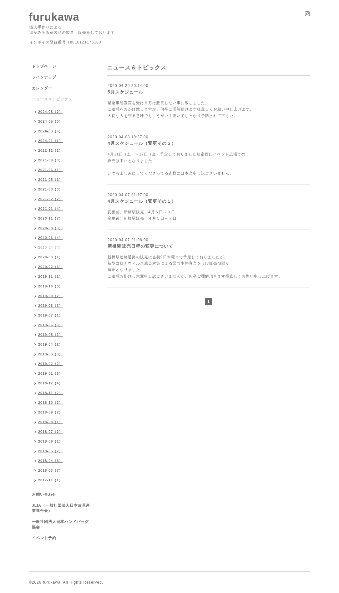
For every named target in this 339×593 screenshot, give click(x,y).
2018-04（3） (50, 461)
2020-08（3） (50, 228)
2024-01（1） (50, 141)
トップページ (44, 66)
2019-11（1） (50, 276)
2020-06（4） (50, 238)
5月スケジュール (125, 91)
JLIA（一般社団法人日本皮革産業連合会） (61, 508)
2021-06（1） (50, 170)
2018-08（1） (50, 422)
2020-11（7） (50, 218)
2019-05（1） (50, 335)
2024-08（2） (50, 112)
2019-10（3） (50, 286)
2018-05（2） (50, 451)
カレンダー (42, 88)
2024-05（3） (50, 121)
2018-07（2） (50, 431)
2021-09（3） (50, 160)
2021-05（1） (50, 179)
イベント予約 (44, 538)
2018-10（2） (50, 402)
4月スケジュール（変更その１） (142, 201)
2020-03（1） (50, 257)
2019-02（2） (50, 364)
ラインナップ (44, 77)
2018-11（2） (50, 393)
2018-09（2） (50, 412)
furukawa (54, 17)
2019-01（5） (50, 373)
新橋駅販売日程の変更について (140, 246)
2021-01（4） (50, 208)
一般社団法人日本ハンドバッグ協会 (60, 524)
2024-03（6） (50, 131)
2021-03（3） (50, 189)
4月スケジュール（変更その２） (142, 143)
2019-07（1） (50, 315)
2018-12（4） (50, 383)
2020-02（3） (50, 267)
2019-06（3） (50, 325)
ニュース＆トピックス (52, 99)
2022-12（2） (50, 150)
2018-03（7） (50, 470)
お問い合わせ (44, 494)
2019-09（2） (50, 296)
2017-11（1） (50, 480)
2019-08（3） (50, 305)
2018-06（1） (50, 441)
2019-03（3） (50, 354)
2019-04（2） (50, 344)
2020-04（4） (50, 247)
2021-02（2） (50, 199)
